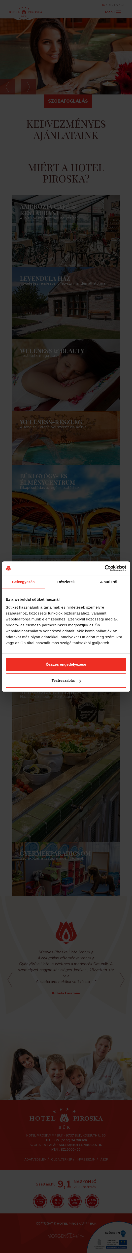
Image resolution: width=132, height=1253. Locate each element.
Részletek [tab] (66, 582)
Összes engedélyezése (66, 664)
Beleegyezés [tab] (23, 582)
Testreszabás (66, 680)
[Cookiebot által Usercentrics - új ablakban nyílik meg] (104, 568)
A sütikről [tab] (108, 582)
